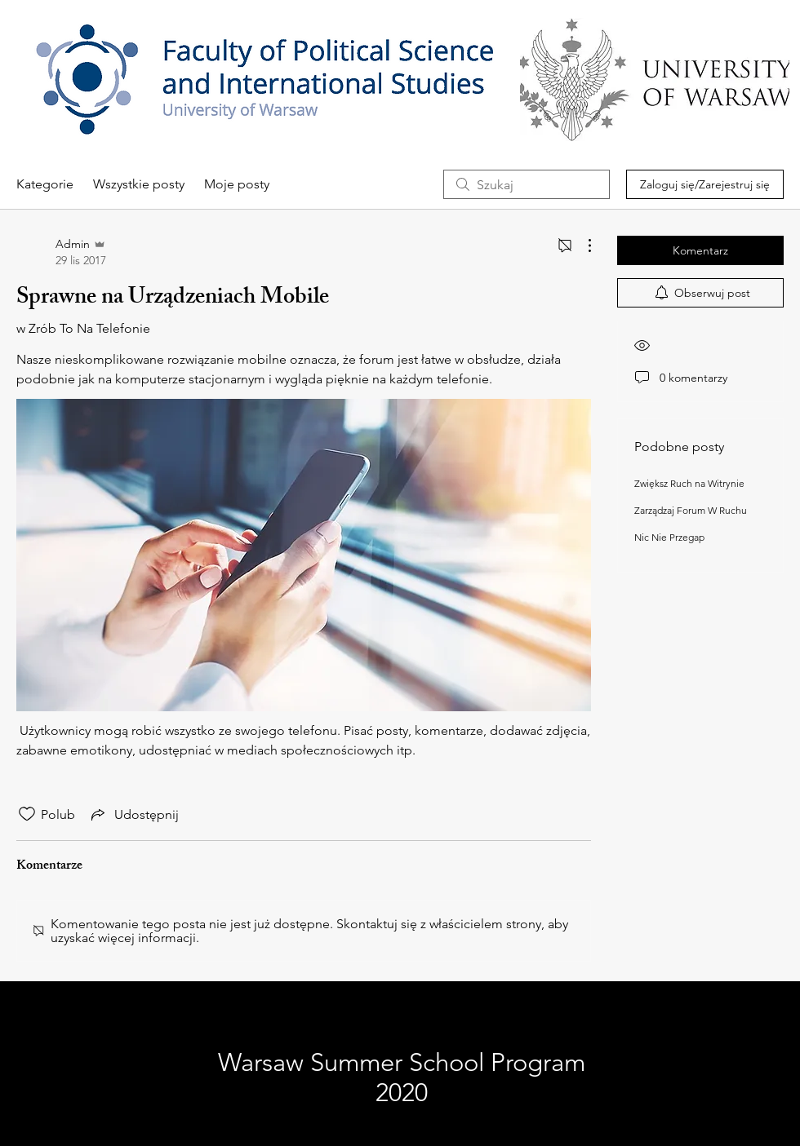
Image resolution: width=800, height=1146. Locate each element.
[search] (526, 184)
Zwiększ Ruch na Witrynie (689, 483)
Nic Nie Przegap (669, 537)
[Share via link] (133, 814)
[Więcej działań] (581, 245)
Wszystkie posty (138, 184)
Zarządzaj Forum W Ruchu (690, 510)
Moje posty (236, 184)
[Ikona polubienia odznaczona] (27, 814)
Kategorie (44, 184)
